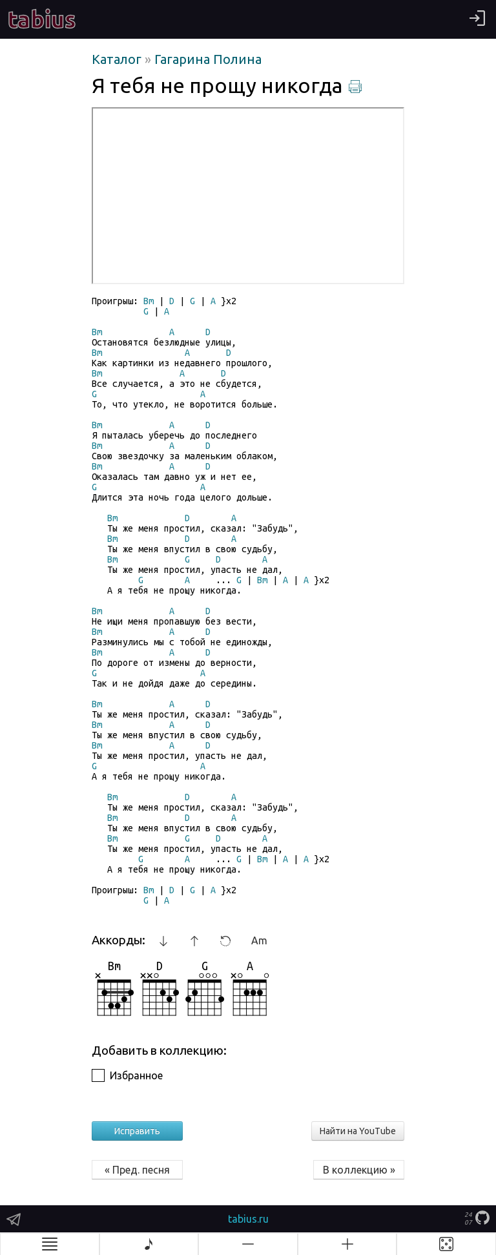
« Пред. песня (137, 1170)
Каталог (118, 59)
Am (259, 940)
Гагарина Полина (208, 59)
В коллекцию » (359, 1170)
